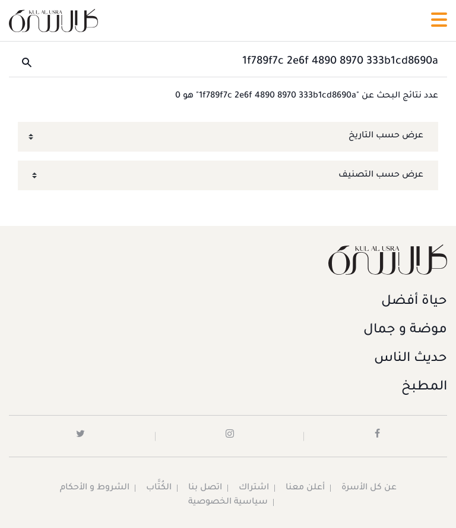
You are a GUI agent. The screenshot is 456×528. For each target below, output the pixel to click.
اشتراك (254, 488)
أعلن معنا (305, 488)
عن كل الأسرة (369, 488)
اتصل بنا (205, 488)
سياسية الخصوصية (228, 502)
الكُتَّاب (159, 488)
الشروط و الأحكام (94, 488)
